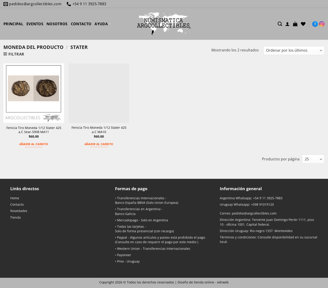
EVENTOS (34, 23)
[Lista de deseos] (303, 24)
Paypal (122, 237)
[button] (295, 24)
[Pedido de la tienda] (294, 50)
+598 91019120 (262, 204)
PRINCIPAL (13, 23)
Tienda (15, 217)
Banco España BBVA (130, 202)
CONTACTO (81, 23)
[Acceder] (287, 24)
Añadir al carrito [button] (33, 144)
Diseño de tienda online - (203, 282)
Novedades (18, 211)
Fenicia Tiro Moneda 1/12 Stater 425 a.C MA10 (99, 130)
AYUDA (103, 23)
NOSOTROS (57, 23)
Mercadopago (127, 220)
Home (14, 198)
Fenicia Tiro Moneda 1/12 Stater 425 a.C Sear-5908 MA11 (33, 130)
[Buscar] (280, 24)
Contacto (17, 204)
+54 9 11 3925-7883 (267, 198)
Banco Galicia (125, 214)
